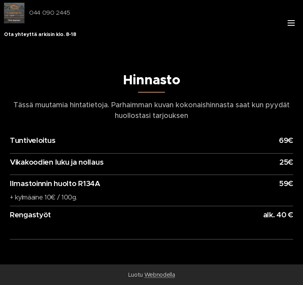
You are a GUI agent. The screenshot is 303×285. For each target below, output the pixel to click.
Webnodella (159, 274)
